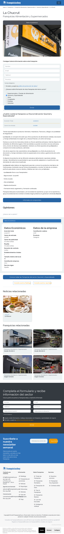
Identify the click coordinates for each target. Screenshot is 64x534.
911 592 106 (6, 479)
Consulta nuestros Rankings (22, 283)
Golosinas (10, 103)
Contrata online (54, 485)
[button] (59, 40)
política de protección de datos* (28, 86)
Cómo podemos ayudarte (51, 520)
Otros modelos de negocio (44, 522)
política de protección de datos (24, 420)
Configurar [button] (57, 530)
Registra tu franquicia (17, 522)
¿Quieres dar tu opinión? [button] (10, 214)
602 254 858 (7, 491)
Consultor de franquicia (11, 520)
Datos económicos (32, 22)
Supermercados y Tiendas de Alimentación (21, 93)
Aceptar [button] (42, 530)
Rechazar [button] (49, 530)
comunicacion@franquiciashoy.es (13, 496)
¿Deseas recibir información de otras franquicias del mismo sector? (26, 89)
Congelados (11, 99)
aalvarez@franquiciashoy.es (11, 489)
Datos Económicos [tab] (9, 221)
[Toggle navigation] (59, 2)
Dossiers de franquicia (30, 522)
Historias (22, 492)
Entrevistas (23, 489)
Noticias (22, 483)
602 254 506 (7, 498)
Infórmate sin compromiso (32, 200)
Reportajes (23, 486)
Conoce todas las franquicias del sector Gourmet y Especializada (32, 277)
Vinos (9, 97)
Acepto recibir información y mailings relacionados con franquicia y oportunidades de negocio (30, 418)
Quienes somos (23, 520)
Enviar (32, 107)
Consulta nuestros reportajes (42, 283)
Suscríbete (54, 441)
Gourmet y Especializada (15, 95)
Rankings (22, 476)
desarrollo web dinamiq (56, 524)
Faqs (21, 499)
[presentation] (42, 448)
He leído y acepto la (22, 86)
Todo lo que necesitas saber (36, 520)
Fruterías (10, 101)
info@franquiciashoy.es (10, 477)
